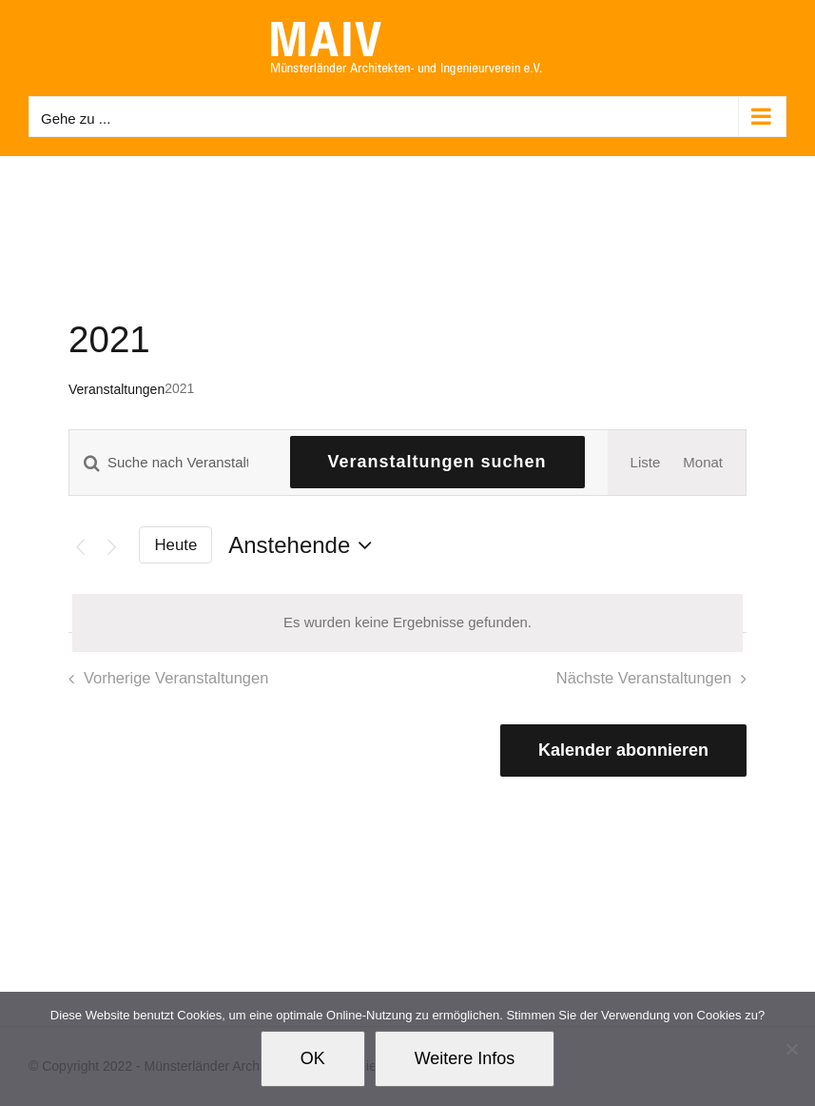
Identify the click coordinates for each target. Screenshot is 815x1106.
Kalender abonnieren (623, 750)
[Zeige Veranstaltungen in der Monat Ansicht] (703, 463)
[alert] (407, 623)
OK (313, 1058)
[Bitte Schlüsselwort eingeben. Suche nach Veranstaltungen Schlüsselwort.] (168, 462)
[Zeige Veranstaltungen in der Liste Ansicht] (646, 463)
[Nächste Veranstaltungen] (112, 546)
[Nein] (791, 1048)
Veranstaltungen (116, 389)
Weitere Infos (465, 1058)
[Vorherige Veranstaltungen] (79, 546)
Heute (176, 545)
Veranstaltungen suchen (437, 461)
